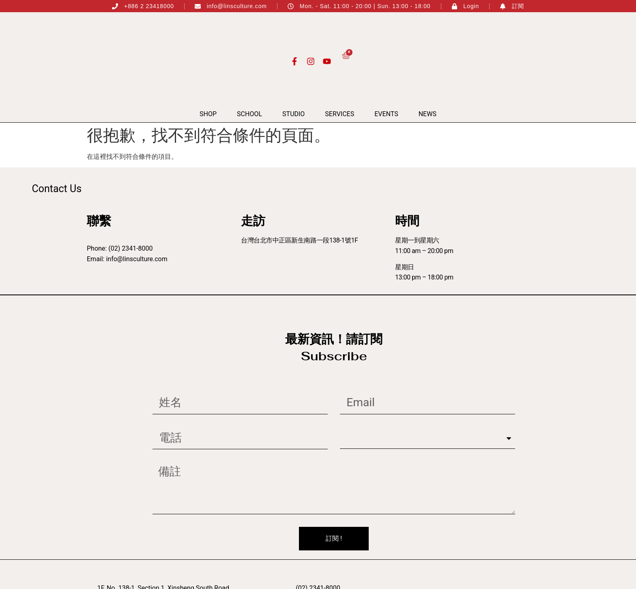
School (249, 114)
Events (386, 114)
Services (339, 114)
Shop (208, 114)
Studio (293, 114)
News (427, 114)
